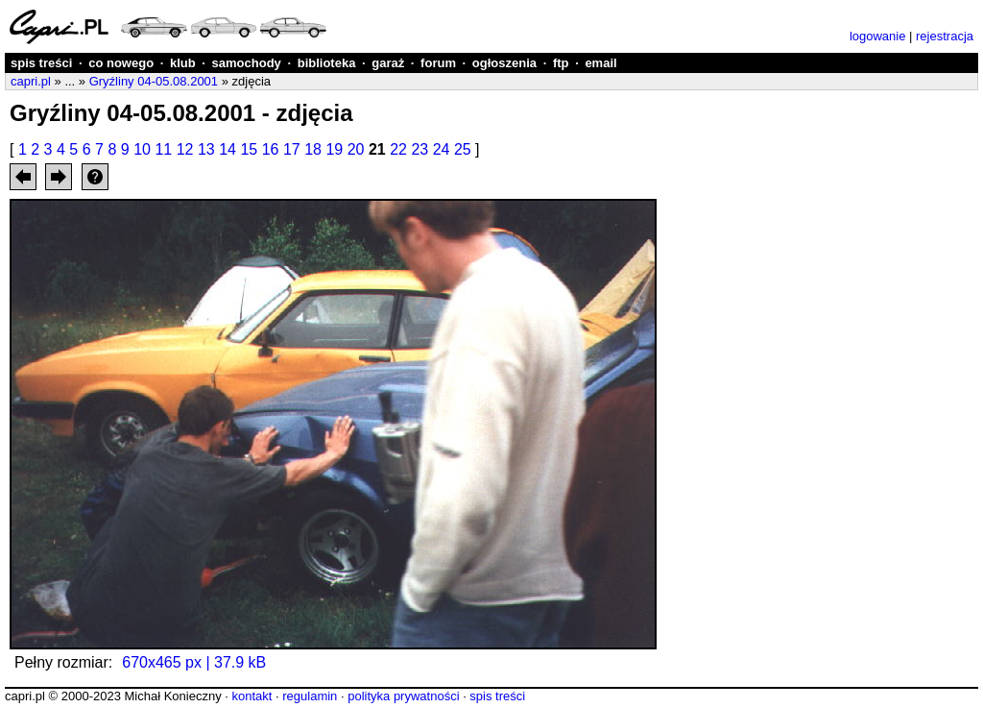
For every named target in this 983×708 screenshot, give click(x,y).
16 (270, 149)
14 (227, 149)
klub (183, 63)
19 (334, 149)
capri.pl (31, 81)
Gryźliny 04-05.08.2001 (153, 81)
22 (398, 149)
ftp (561, 63)
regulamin (309, 696)
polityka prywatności (403, 696)
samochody (246, 63)
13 (206, 149)
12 (185, 149)
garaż (388, 63)
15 (248, 149)
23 (419, 149)
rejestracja (944, 36)
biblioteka (327, 63)
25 (462, 149)
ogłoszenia (504, 63)
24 (441, 149)
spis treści (41, 63)
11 (163, 149)
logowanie (878, 36)
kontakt (251, 696)
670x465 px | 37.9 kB (194, 662)
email (600, 63)
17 (291, 149)
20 (356, 149)
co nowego (121, 63)
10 (142, 149)
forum (438, 63)
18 (313, 149)
